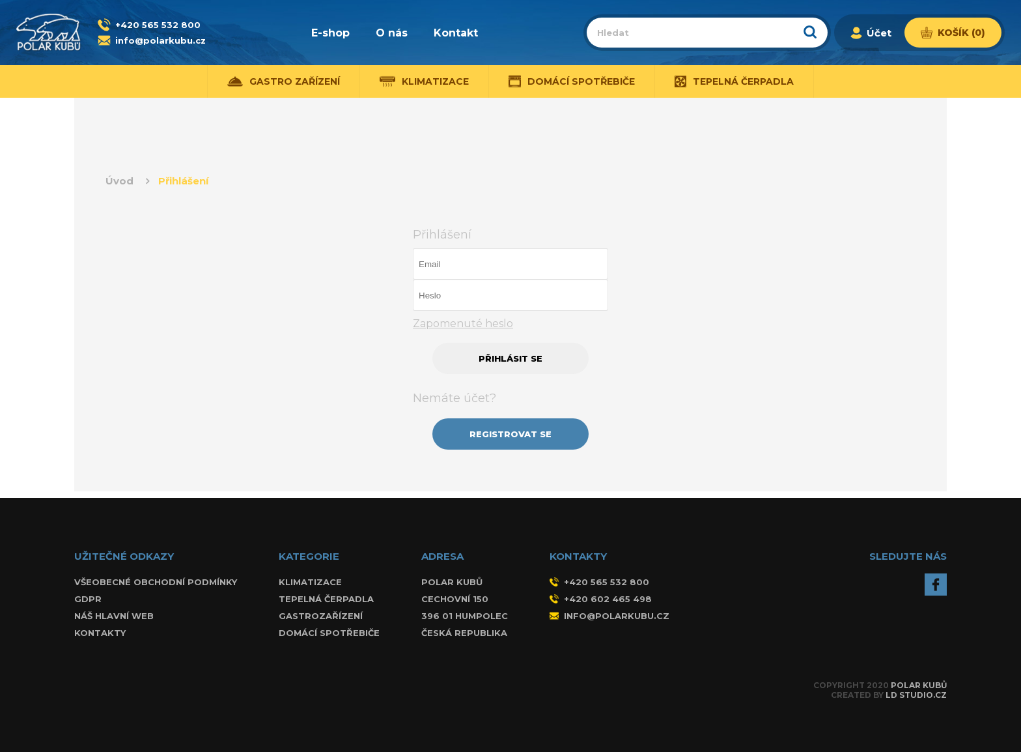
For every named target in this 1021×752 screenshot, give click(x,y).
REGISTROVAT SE (510, 434)
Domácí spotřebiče (572, 81)
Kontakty (100, 633)
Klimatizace (424, 81)
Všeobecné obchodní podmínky (155, 582)
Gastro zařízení (283, 81)
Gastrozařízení (321, 616)
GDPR (88, 599)
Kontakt (456, 33)
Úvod (119, 181)
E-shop (330, 33)
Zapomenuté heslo (463, 323)
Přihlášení (183, 181)
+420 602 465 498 (601, 599)
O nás (392, 33)
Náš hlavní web (114, 616)
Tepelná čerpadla (734, 81)
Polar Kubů (919, 685)
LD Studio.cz (916, 695)
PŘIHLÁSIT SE (510, 358)
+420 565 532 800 (158, 25)
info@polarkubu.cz (160, 40)
